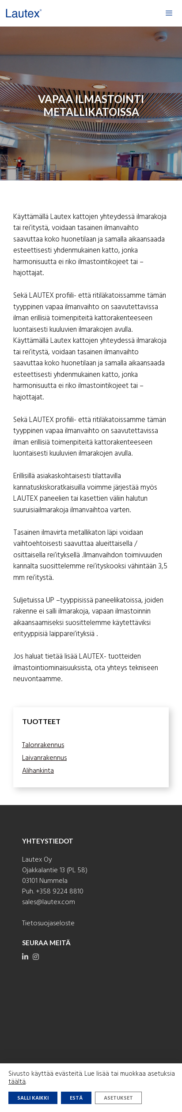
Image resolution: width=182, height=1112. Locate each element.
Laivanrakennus (44, 758)
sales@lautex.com (48, 902)
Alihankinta (38, 771)
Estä (76, 1098)
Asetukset (118, 1098)
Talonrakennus (43, 745)
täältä (17, 1082)
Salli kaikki (33, 1098)
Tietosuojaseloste (48, 923)
